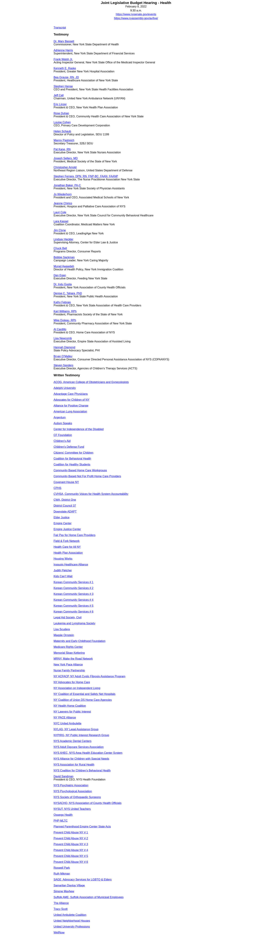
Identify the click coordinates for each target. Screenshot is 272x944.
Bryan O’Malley (63, 356)
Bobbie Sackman (64, 257)
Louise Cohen (62, 122)
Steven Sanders (63, 365)
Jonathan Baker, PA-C (67, 185)
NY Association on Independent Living (77, 688)
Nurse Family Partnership (69, 670)
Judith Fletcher (63, 570)
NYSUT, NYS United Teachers (72, 808)
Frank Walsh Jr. (63, 59)
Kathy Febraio (62, 302)
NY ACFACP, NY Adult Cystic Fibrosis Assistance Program (89, 676)
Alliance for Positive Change (71, 405)
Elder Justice (62, 517)
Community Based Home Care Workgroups (80, 470)
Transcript (60, 27)
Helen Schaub (62, 131)
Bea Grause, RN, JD (66, 77)
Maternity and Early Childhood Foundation (79, 641)
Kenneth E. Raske (65, 68)
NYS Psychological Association (73, 791)
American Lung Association (70, 411)
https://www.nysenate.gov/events (136, 14)
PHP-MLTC (61, 820)
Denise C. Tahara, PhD (68, 293)
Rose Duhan (61, 113)
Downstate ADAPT (65, 511)
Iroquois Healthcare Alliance (71, 564)
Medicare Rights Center (68, 646)
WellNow (59, 932)
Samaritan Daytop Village (69, 885)
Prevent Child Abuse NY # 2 (71, 838)
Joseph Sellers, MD (66, 158)
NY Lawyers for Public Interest (72, 711)
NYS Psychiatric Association (71, 785)
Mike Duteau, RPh (65, 320)
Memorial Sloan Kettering (69, 652)
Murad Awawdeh (64, 266)
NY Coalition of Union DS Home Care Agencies (83, 699)
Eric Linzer (60, 104)
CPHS (57, 488)
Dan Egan (60, 275)
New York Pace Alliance (68, 664)
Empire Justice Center (67, 529)
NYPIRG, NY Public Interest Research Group (81, 735)
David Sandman (63, 776)
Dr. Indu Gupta (63, 284)
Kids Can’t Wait (63, 576)
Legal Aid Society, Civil (68, 617)
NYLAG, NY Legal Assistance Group (76, 729)
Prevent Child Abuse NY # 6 (71, 861)
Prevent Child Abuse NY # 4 (71, 850)
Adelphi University (65, 387)
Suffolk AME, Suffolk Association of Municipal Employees (89, 897)
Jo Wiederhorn (63, 194)
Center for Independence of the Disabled (79, 429)
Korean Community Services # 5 (73, 605)
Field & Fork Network (66, 541)
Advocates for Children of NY (71, 399)
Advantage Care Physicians (71, 393)
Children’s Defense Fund (69, 446)
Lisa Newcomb (63, 338)
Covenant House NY (66, 482)
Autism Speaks (63, 423)
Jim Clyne (60, 230)
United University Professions (72, 926)
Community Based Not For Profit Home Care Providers (87, 476)
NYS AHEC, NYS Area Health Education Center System (88, 752)
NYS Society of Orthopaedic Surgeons (77, 797)
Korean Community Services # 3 (73, 593)
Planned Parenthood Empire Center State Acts (82, 826)
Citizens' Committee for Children (73, 452)
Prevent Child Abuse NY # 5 (71, 856)
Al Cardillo (60, 329)
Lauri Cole (60, 212)
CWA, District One (65, 499)
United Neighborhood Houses (72, 920)
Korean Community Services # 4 (73, 599)
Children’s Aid (62, 440)
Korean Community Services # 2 (73, 588)
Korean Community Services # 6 (73, 611)
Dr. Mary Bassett (64, 41)
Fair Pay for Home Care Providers (74, 535)
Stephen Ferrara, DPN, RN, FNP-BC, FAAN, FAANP (86, 176)
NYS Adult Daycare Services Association (79, 746)
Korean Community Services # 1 (73, 582)
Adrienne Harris (63, 50)
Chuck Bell (60, 248)
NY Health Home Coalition (70, 705)
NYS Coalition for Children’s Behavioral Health (82, 770)
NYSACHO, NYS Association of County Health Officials (87, 803)
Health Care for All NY (67, 546)
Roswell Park (62, 867)
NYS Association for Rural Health (74, 764)
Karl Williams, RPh (65, 311)
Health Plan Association (68, 552)
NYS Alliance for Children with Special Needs (81, 758)
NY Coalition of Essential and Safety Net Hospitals (84, 694)
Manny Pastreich (64, 140)
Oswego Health (63, 814)
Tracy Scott (60, 908)
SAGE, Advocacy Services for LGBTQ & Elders (83, 879)
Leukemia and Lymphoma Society (74, 623)
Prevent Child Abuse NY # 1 (71, 832)
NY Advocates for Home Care (72, 682)
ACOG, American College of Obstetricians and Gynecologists (91, 382)
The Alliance (61, 903)
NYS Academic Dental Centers (72, 741)
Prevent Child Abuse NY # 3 (71, 844)
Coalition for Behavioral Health (72, 458)
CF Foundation (63, 435)
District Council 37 (65, 505)
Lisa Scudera (62, 629)
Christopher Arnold (65, 167)
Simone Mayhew (64, 891)
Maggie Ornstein (64, 635)
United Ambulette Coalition (70, 914)
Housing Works (63, 558)
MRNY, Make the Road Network (73, 658)
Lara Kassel (61, 221)
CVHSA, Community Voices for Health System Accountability (91, 493)
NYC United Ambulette (67, 723)
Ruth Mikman (62, 873)
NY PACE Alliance (65, 717)
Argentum (60, 417)
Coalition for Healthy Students (72, 464)
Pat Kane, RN (62, 149)
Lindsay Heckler (63, 239)
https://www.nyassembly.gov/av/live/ (136, 18)
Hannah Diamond (64, 347)
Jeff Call (59, 95)
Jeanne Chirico (63, 203)
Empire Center (62, 523)
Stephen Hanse (63, 86)
